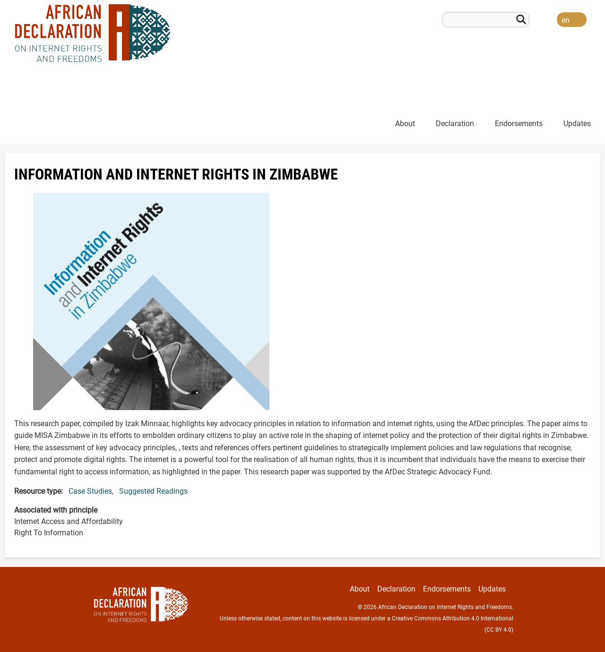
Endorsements (519, 123)
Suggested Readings (153, 491)
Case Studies (90, 491)
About (405, 123)
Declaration (455, 123)
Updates (577, 123)
